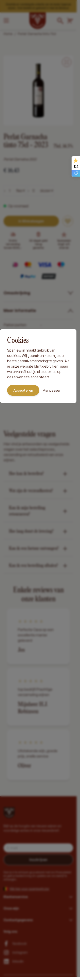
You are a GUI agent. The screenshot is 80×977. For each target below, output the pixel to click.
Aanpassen (52, 390)
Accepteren (23, 390)
